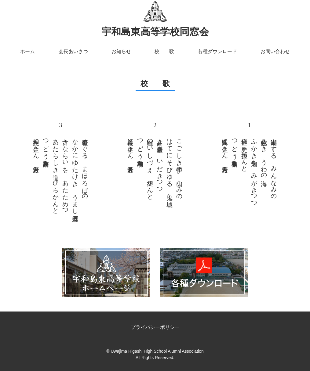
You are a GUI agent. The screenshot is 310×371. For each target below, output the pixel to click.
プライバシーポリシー (155, 327)
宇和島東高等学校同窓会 (155, 31)
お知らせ (121, 51)
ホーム (27, 51)
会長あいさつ (73, 51)
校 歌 (164, 51)
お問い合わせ (275, 51)
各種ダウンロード (217, 51)
